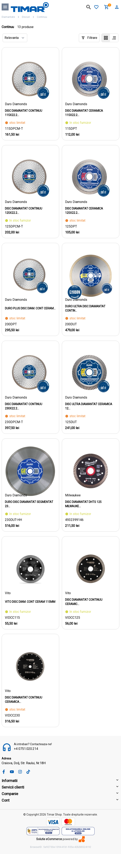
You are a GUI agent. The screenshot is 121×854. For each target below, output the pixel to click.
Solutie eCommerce (49, 839)
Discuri (26, 17)
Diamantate (8, 17)
